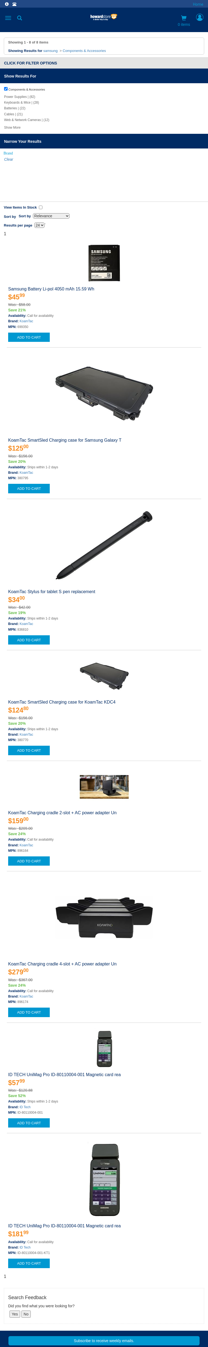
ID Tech (25, 1068)
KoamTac (26, 282)
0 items (184, 21)
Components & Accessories (84, 51)
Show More (12, 127)
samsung (50, 51)
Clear (8, 159)
